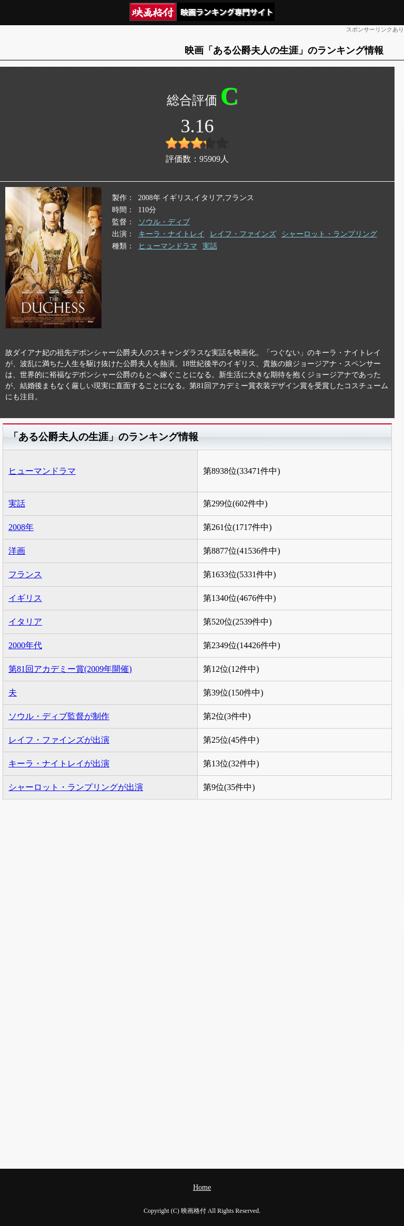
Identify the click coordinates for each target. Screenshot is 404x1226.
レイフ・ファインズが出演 (58, 739)
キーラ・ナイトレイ (171, 234)
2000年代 (25, 645)
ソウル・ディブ (164, 222)
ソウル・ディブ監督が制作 (58, 716)
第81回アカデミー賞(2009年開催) (70, 668)
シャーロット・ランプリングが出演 (75, 787)
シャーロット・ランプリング (329, 234)
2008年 (21, 527)
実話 (210, 246)
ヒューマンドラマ (167, 246)
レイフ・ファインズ (243, 234)
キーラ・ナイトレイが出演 (58, 763)
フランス (25, 574)
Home (202, 1187)
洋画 (16, 550)
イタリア (25, 621)
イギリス (25, 598)
